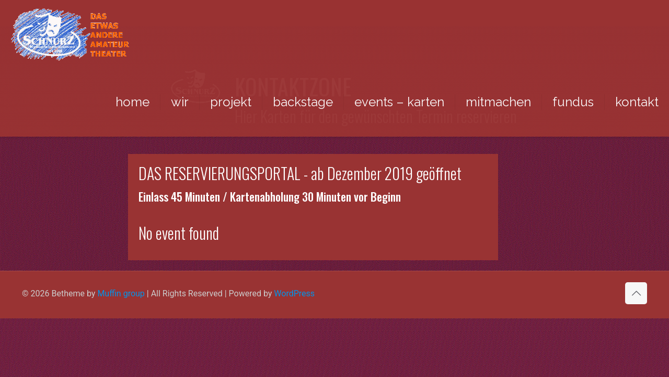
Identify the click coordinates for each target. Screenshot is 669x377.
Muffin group (120, 293)
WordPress (294, 293)
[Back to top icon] (636, 293)
